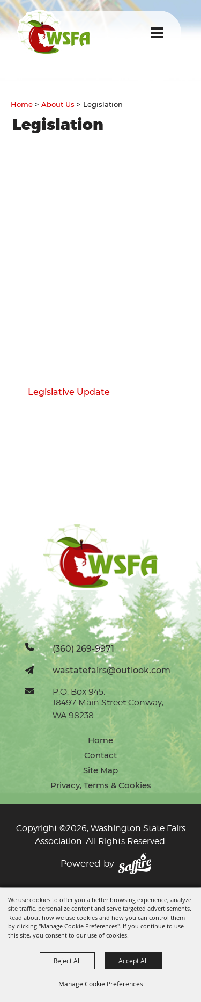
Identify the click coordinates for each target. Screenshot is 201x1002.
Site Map (100, 770)
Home (22, 104)
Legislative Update (69, 392)
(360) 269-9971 (83, 648)
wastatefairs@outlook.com (111, 670)
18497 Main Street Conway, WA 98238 (108, 708)
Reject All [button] (67, 960)
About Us (58, 104)
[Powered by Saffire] (134, 864)
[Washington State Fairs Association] (54, 32)
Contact (100, 755)
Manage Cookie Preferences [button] (100, 983)
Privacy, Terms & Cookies (100, 785)
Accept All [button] (133, 960)
